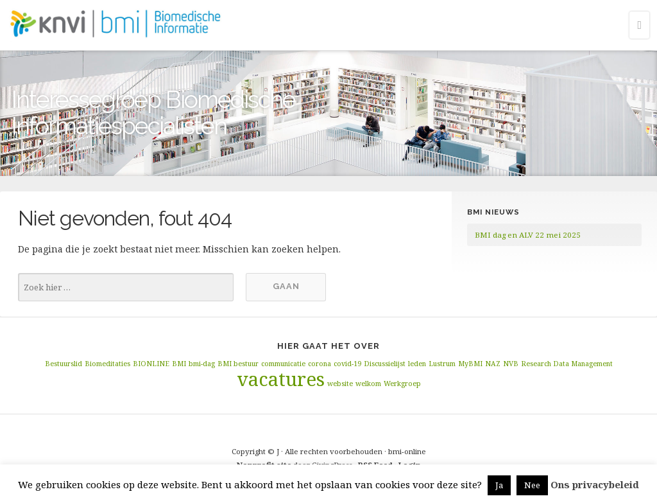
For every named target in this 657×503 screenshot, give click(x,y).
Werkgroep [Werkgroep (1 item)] (402, 383)
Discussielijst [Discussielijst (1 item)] (384, 363)
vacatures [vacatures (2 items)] (281, 379)
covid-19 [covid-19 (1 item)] (347, 363)
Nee (532, 485)
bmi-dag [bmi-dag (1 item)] (202, 363)
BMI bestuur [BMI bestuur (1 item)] (238, 363)
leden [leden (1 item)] (417, 363)
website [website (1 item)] (340, 383)
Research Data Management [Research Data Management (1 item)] (567, 363)
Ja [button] (499, 485)
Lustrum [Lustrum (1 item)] (442, 363)
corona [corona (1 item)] (319, 363)
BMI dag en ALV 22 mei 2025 (528, 235)
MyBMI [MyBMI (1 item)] (470, 363)
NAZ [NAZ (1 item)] (492, 363)
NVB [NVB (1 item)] (510, 363)
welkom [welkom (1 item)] (368, 383)
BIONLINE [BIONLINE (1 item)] (151, 363)
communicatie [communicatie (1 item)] (283, 363)
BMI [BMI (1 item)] (179, 363)
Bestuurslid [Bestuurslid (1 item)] (63, 363)
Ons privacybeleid (594, 484)
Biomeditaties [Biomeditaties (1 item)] (107, 363)
